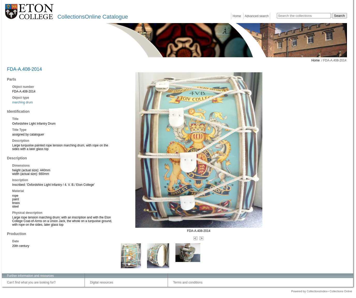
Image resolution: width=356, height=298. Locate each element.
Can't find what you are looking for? (31, 282)
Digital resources (101, 282)
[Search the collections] (304, 15)
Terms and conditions (187, 282)
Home (237, 16)
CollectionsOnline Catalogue (92, 16)
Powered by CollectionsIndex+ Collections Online (321, 291)
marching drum (22, 102)
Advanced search (257, 16)
